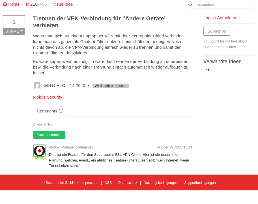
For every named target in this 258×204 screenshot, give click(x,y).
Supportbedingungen (200, 183)
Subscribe (216, 31)
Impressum (89, 183)
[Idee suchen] (220, 4)
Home (12, 4)
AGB (108, 183)
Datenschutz (127, 183)
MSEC (32, 4)
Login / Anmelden (219, 17)
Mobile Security (47, 97)
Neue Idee (63, 4)
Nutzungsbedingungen (161, 183)
